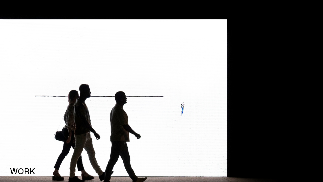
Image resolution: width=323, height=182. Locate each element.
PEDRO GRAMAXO (46, 9)
